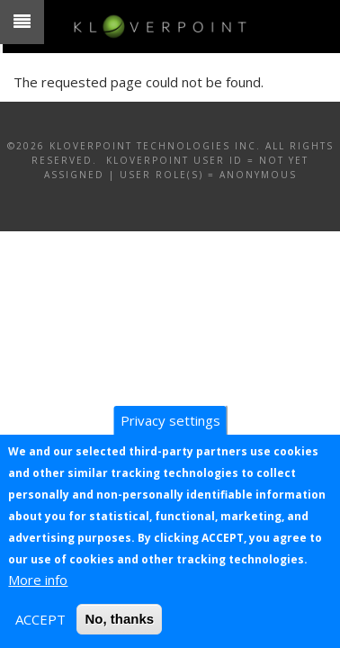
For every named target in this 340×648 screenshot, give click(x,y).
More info (37, 580)
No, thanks (119, 618)
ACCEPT (40, 619)
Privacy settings (170, 420)
